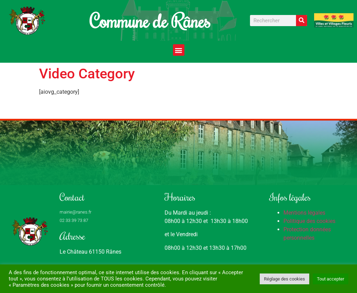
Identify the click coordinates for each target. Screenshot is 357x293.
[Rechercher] (301, 20)
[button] (178, 50)
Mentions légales (304, 212)
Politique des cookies (309, 221)
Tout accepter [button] (330, 279)
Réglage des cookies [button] (284, 279)
